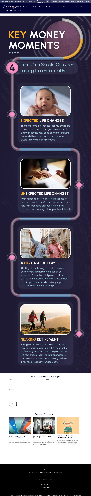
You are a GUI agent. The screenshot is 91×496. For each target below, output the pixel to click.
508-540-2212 (35, 472)
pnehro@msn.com (45, 487)
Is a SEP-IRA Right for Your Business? (42, 437)
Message (11, 389)
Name (10, 379)
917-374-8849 (47, 472)
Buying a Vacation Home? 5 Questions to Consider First (66, 436)
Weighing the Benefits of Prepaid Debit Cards (17, 437)
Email (47, 379)
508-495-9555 (30, 1)
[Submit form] (13, 404)
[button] (27, 6)
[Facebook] (47, 1)
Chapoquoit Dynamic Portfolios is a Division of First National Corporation (71, 1)
